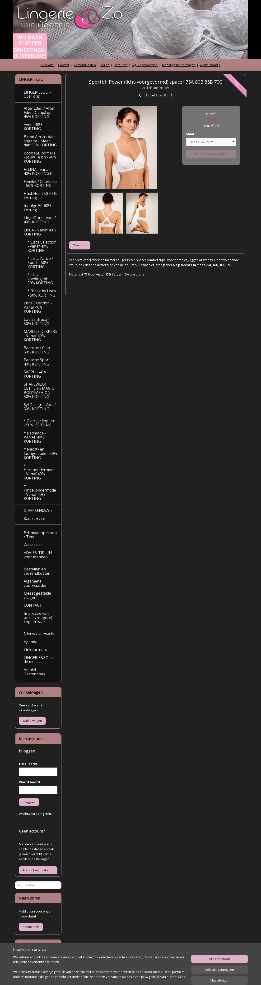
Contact (63, 65)
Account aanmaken (37, 870)
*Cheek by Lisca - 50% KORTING (42, 293)
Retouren (120, 65)
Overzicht (80, 245)
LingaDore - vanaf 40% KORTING (40, 220)
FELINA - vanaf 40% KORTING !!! (38, 171)
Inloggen (29, 802)
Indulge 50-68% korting (37, 207)
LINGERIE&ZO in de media (38, 659)
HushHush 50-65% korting (40, 195)
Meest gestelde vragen (178, 65)
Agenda (30, 641)
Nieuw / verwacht (39, 633)
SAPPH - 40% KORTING (35, 374)
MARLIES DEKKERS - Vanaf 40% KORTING (40, 335)
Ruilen (104, 65)
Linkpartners (35, 649)
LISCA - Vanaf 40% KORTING (40, 232)
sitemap (112, 976)
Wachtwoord (29, 782)
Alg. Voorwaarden (145, 65)
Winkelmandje (210, 65)
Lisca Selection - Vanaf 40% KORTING (38, 307)
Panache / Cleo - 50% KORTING (38, 350)
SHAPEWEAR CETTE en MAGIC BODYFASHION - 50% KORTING (39, 390)
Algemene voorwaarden (35, 583)
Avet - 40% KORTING (33, 126)
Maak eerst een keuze (211, 154)
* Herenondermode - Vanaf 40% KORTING (40, 472)
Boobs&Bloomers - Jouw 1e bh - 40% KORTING (40, 157)
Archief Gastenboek (34, 672)
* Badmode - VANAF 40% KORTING (35, 437)
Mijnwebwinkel (181, 976)
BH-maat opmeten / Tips (40, 535)
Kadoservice (34, 518)
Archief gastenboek (33, 958)
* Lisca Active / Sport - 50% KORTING (40, 262)
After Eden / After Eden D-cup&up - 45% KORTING (39, 112)
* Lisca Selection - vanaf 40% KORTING (42, 246)
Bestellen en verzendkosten (37, 571)
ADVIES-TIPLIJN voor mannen (38, 555)
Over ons (47, 65)
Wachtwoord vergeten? (35, 814)
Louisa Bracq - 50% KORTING (36, 321)
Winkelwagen (32, 720)
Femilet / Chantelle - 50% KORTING (40, 183)
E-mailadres (28, 764)
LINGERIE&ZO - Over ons (37, 94)
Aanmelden (31, 927)
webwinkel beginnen (140, 976)
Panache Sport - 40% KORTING (38, 362)
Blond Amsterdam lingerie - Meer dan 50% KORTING (40, 141)
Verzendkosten (85, 65)
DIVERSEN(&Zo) (38, 510)
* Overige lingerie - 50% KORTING (39, 423)
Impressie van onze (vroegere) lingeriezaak (38, 617)
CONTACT (33, 605)
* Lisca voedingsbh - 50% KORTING (40, 278)
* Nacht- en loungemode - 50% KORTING (40, 453)
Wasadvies (33, 544)
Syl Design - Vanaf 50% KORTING (40, 406)
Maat (190, 134)
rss (122, 976)
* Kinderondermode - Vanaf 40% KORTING (40, 492)
